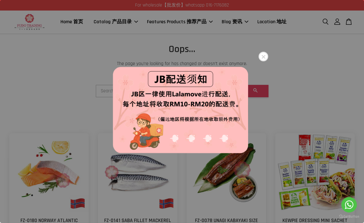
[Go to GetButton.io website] (349, 217)
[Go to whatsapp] (349, 204)
